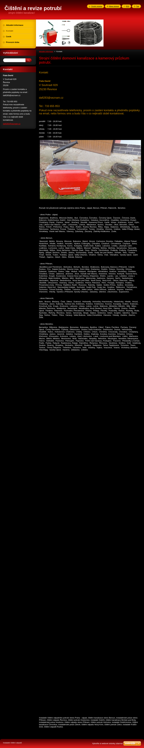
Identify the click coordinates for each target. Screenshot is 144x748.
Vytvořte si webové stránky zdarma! (107, 743)
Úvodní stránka (96, 6)
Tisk (137, 6)
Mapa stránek (114, 6)
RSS (127, 6)
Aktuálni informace (46, 51)
